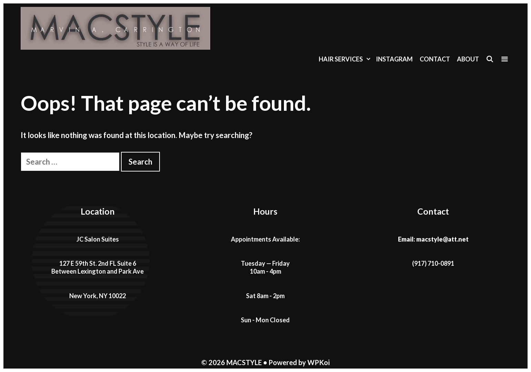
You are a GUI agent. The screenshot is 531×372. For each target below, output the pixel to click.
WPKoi (318, 362)
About (468, 59)
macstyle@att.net (442, 239)
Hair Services (345, 59)
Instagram (394, 59)
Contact (435, 59)
